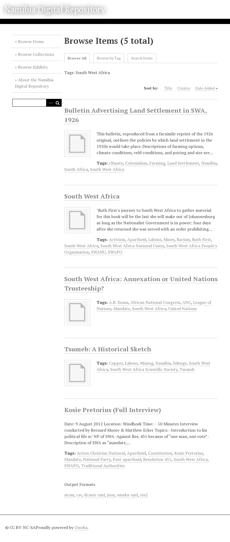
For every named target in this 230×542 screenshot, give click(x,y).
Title (168, 88)
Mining (146, 363)
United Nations (182, 308)
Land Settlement (183, 163)
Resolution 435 (157, 459)
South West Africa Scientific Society (143, 369)
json (111, 495)
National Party (97, 459)
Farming (157, 163)
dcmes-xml (94, 495)
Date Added (205, 88)
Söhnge (180, 363)
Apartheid (136, 239)
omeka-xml (127, 495)
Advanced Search (50, 103)
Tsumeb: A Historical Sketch (107, 349)
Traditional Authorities (103, 465)
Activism (117, 239)
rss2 (144, 495)
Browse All (77, 58)
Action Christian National (101, 453)
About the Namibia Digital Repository (34, 83)
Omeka (80, 527)
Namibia (209, 163)
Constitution (160, 453)
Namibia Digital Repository (54, 9)
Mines (169, 239)
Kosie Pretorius (188, 453)
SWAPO (115, 252)
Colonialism (136, 163)
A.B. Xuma (118, 302)
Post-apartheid (127, 459)
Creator (183, 88)
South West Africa (107, 169)
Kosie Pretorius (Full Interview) (112, 410)
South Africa (76, 169)
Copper (116, 363)
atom (69, 495)
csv (79, 495)
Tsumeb (187, 369)
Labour (154, 239)
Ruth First (201, 239)
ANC (186, 302)
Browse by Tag (109, 58)
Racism (183, 239)
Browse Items (31, 41)
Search (58, 103)
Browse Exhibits (33, 67)
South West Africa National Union (132, 246)
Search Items (142, 58)
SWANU (98, 252)
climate (116, 163)
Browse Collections (36, 54)
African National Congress (155, 302)
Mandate (121, 308)
